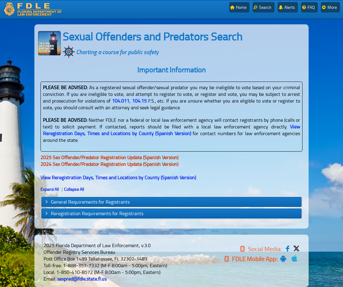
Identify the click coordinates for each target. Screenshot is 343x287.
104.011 (120, 100)
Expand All (49, 189)
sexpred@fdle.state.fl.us (82, 278)
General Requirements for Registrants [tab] (87, 201)
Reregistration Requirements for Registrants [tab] (93, 213)
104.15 (139, 100)
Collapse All (74, 189)
